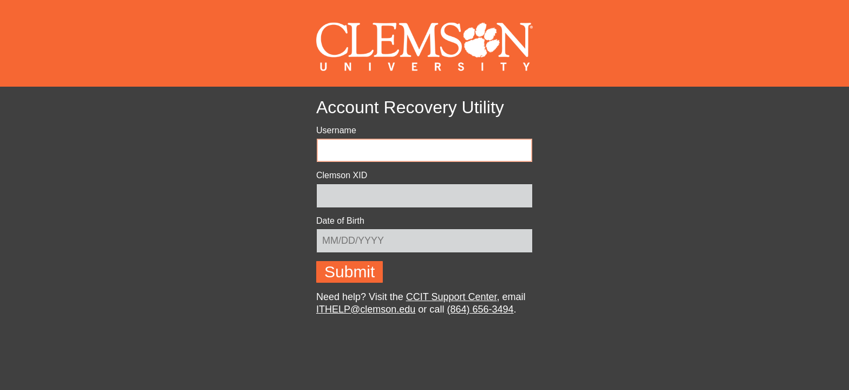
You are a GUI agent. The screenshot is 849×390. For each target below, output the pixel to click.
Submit (349, 272)
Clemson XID (341, 175)
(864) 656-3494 (480, 309)
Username (336, 130)
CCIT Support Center (451, 296)
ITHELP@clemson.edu (365, 309)
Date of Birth (340, 221)
